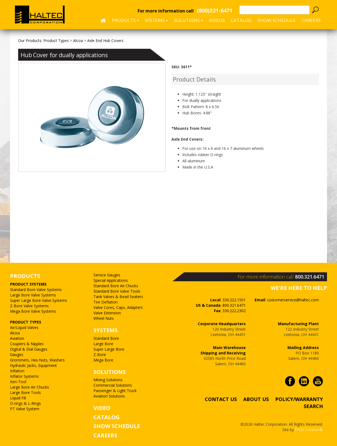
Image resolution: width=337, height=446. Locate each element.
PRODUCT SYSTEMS (28, 284)
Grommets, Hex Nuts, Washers (37, 360)
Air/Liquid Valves (24, 327)
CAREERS (311, 20)
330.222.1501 (234, 299)
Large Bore (103, 343)
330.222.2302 (234, 310)
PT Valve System (24, 408)
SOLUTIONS (109, 372)
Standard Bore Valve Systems (36, 289)
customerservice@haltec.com (293, 299)
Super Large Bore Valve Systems (38, 300)
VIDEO (101, 408)
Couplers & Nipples (27, 343)
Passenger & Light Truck (115, 390)
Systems (156, 20)
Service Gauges (106, 274)
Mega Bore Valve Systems (33, 311)
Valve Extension (107, 312)
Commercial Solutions (112, 385)
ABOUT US (256, 399)
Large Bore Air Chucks (29, 387)
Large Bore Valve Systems (33, 295)
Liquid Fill (18, 397)
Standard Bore (106, 338)
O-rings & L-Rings (25, 403)
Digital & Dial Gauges (28, 349)
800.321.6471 (309, 276)
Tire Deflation (105, 302)
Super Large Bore (108, 349)
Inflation (17, 370)
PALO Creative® (309, 429)
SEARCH (313, 406)
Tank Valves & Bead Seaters (118, 296)
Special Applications (110, 280)
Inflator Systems (24, 376)
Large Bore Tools (25, 392)
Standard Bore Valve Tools (116, 291)
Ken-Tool (18, 381)
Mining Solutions (107, 379)
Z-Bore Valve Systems (29, 305)
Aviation (17, 338)
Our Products (29, 40)
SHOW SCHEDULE (277, 20)
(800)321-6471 (214, 10)
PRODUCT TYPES (25, 322)
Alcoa (15, 332)
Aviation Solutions (109, 396)
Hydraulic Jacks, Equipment (33, 365)
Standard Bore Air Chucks (115, 285)
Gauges (16, 354)
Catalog (241, 20)
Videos (217, 20)
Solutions (188, 20)
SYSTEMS (105, 330)
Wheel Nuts (103, 318)
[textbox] (274, 9)
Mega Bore (103, 360)
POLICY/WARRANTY (299, 399)
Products (125, 20)
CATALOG (106, 417)
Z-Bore (99, 354)
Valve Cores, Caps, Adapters (118, 307)
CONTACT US (221, 399)
